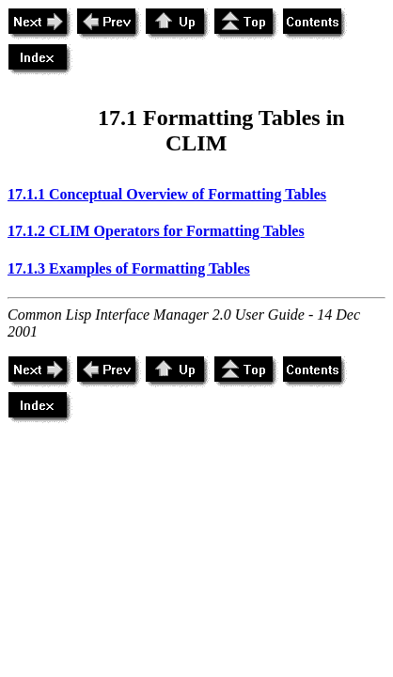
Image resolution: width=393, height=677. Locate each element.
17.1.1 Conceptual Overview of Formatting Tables (167, 194)
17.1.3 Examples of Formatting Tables (129, 268)
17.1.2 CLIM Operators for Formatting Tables (156, 231)
